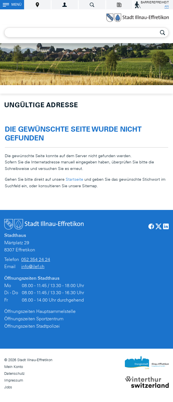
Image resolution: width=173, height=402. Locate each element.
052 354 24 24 (35, 260)
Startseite (74, 180)
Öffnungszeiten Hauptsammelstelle (40, 312)
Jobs (8, 388)
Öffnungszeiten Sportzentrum (33, 319)
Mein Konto (13, 367)
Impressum (13, 381)
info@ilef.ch (32, 267)
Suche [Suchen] (162, 32)
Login (65, 4)
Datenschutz (14, 374)
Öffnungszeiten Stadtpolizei (32, 326)
